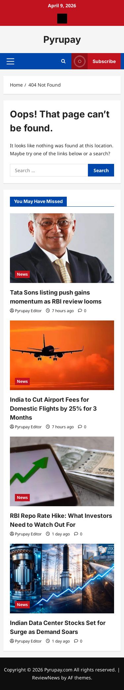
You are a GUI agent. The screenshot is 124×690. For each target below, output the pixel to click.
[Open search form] (63, 61)
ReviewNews (46, 677)
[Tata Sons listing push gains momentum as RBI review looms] (62, 248)
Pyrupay (62, 39)
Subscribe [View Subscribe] (93, 61)
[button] (10, 61)
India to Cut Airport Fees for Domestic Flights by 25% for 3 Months (53, 408)
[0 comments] (82, 310)
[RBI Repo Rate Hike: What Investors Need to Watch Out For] (62, 471)
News (22, 274)
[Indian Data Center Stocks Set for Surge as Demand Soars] (62, 578)
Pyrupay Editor (28, 310)
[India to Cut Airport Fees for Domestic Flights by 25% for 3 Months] (62, 355)
